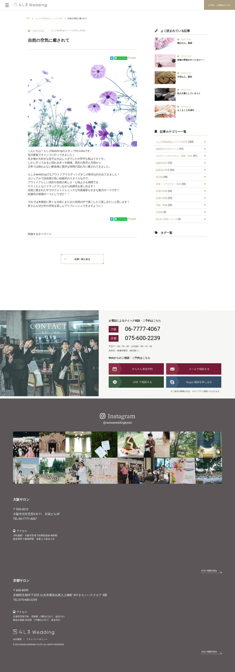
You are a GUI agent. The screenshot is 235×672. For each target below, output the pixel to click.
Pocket (132, 57)
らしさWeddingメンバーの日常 (64, 30)
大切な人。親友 (184, 76)
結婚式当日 (161, 163)
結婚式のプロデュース (167, 149)
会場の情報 (161, 191)
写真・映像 (161, 205)
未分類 (82, 30)
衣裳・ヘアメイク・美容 (168, 184)
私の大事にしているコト (189, 93)
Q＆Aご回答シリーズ (166, 219)
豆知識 (159, 212)
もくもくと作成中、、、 (189, 110)
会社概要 (17, 639)
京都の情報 (161, 198)
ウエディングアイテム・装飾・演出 (174, 156)
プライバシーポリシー (36, 639)
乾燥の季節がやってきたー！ (191, 60)
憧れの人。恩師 (184, 43)
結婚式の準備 (163, 170)
